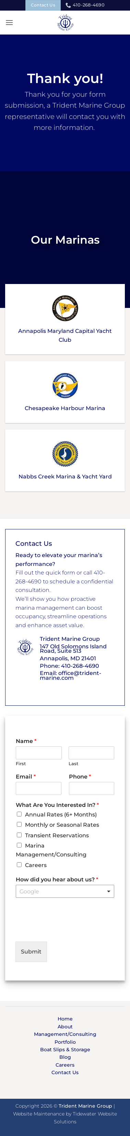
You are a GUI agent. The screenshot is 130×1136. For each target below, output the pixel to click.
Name (26, 741)
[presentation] (67, 930)
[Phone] (92, 788)
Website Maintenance (38, 1114)
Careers (36, 865)
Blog (65, 1057)
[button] (9, 22)
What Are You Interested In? (57, 805)
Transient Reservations (57, 835)
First (21, 763)
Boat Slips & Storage (65, 1049)
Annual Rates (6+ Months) (61, 814)
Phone (80, 776)
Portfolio (65, 1042)
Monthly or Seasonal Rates (62, 825)
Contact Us (65, 1072)
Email (26, 776)
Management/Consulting (65, 1034)
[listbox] (65, 891)
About (65, 1027)
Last (73, 763)
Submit (31, 951)
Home (65, 1019)
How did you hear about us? (57, 879)
